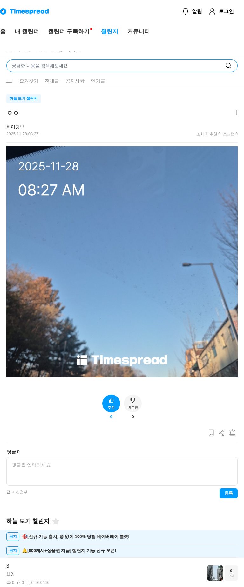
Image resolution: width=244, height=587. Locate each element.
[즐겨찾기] (55, 521)
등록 (229, 493)
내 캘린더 (27, 31)
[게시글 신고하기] (232, 433)
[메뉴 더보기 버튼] (9, 81)
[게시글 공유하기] (222, 433)
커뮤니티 (138, 31)
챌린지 (109, 31)
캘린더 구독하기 (69, 31)
